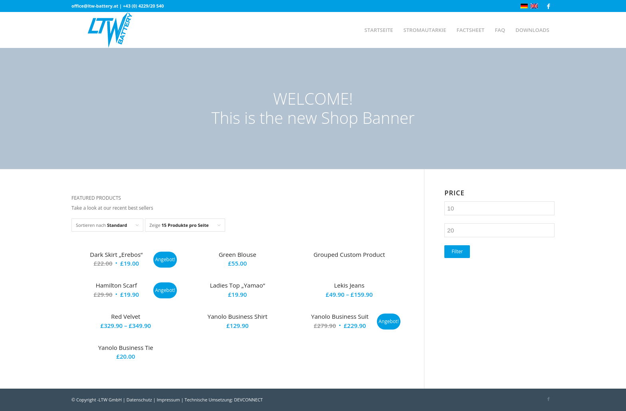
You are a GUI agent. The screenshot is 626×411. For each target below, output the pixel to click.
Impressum (168, 400)
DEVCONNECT (248, 400)
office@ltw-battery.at (94, 6)
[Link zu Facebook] (549, 6)
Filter (457, 251)
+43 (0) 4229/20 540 (143, 6)
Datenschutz (139, 400)
